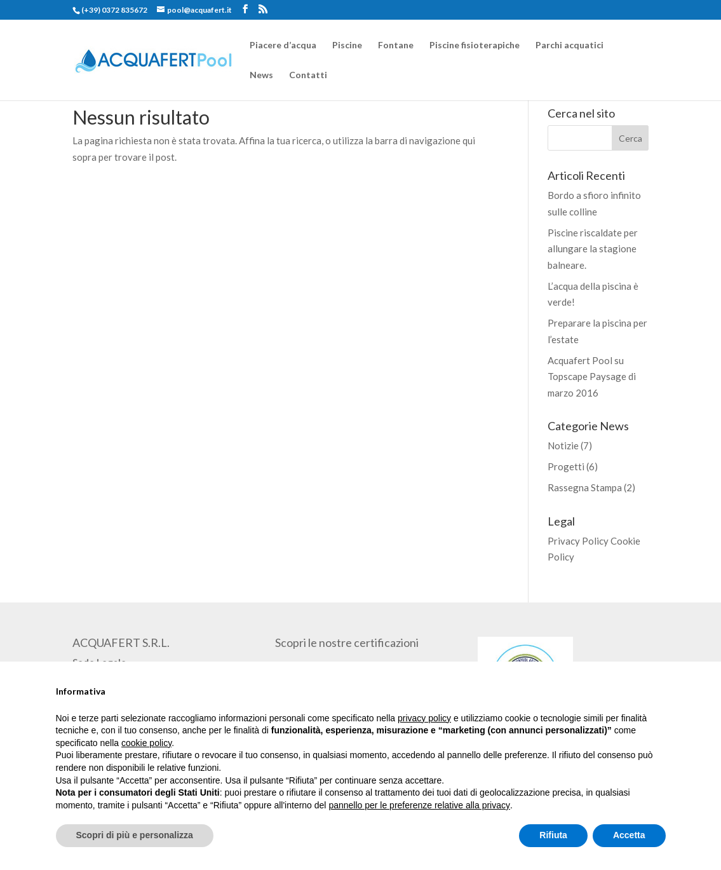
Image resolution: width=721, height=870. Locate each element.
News (261, 75)
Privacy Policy (578, 541)
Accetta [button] (629, 835)
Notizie (563, 445)
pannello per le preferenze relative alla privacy (419, 805)
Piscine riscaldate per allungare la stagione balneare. (593, 249)
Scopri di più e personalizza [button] (134, 835)
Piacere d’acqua (283, 45)
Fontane (396, 45)
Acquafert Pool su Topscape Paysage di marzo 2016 (592, 376)
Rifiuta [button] (553, 835)
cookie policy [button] (146, 743)
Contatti (308, 75)
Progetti (566, 466)
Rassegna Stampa (585, 487)
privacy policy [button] (424, 718)
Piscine (347, 45)
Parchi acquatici (569, 45)
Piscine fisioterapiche (474, 45)
